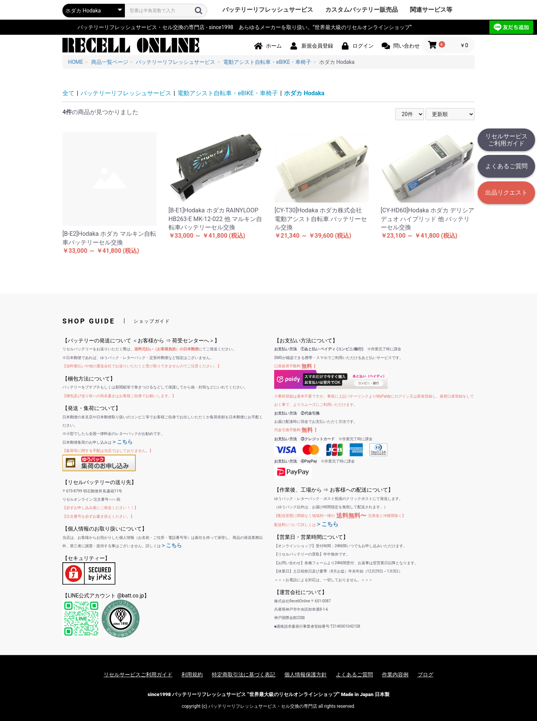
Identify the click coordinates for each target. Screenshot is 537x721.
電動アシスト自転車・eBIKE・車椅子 (227, 93)
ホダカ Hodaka (304, 93)
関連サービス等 (431, 9)
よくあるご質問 (506, 166)
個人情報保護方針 (305, 674)
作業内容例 (395, 674)
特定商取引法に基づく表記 (243, 674)
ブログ (425, 674)
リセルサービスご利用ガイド (506, 140)
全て (68, 93)
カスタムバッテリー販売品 (361, 9)
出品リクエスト (506, 192)
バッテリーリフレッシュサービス (267, 9)
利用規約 (192, 674)
